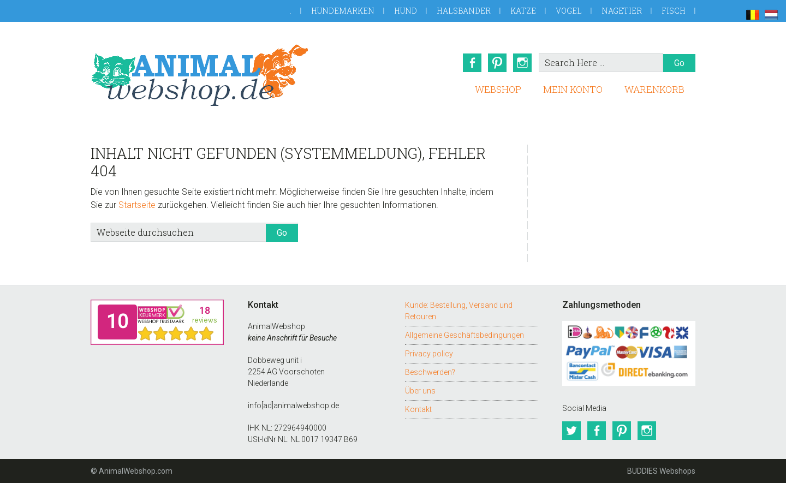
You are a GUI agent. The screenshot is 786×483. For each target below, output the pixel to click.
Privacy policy (429, 353)
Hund (405, 10)
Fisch (674, 10)
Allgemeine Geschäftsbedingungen (464, 335)
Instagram (522, 62)
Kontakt (418, 409)
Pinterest (497, 62)
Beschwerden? (430, 372)
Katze (523, 10)
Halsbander (464, 10)
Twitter (571, 430)
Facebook (472, 62)
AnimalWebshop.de (200, 75)
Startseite (137, 205)
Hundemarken (342, 10)
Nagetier (622, 10)
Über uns (420, 390)
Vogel (569, 10)
